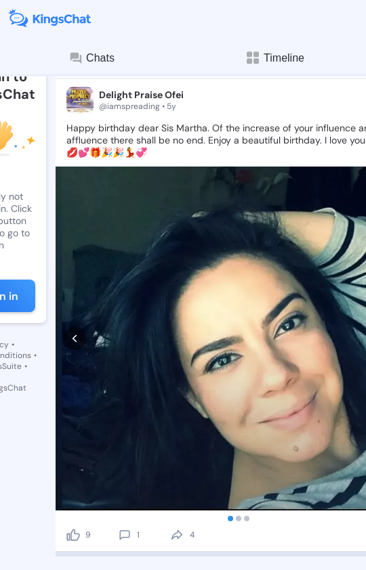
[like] (73, 535)
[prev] (75, 339)
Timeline (274, 57)
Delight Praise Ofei (141, 95)
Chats (91, 58)
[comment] (124, 535)
